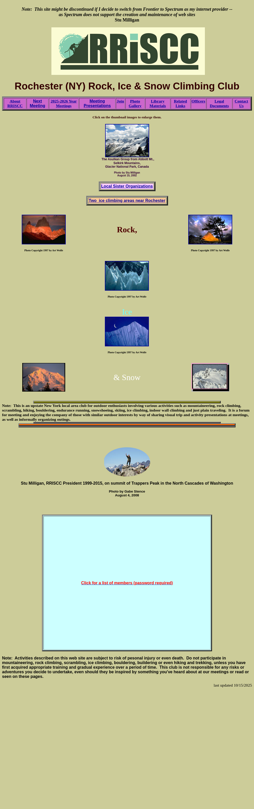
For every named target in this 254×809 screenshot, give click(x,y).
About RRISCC (15, 103)
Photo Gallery (135, 103)
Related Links (180, 103)
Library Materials (157, 103)
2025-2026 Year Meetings (64, 103)
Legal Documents (219, 103)
